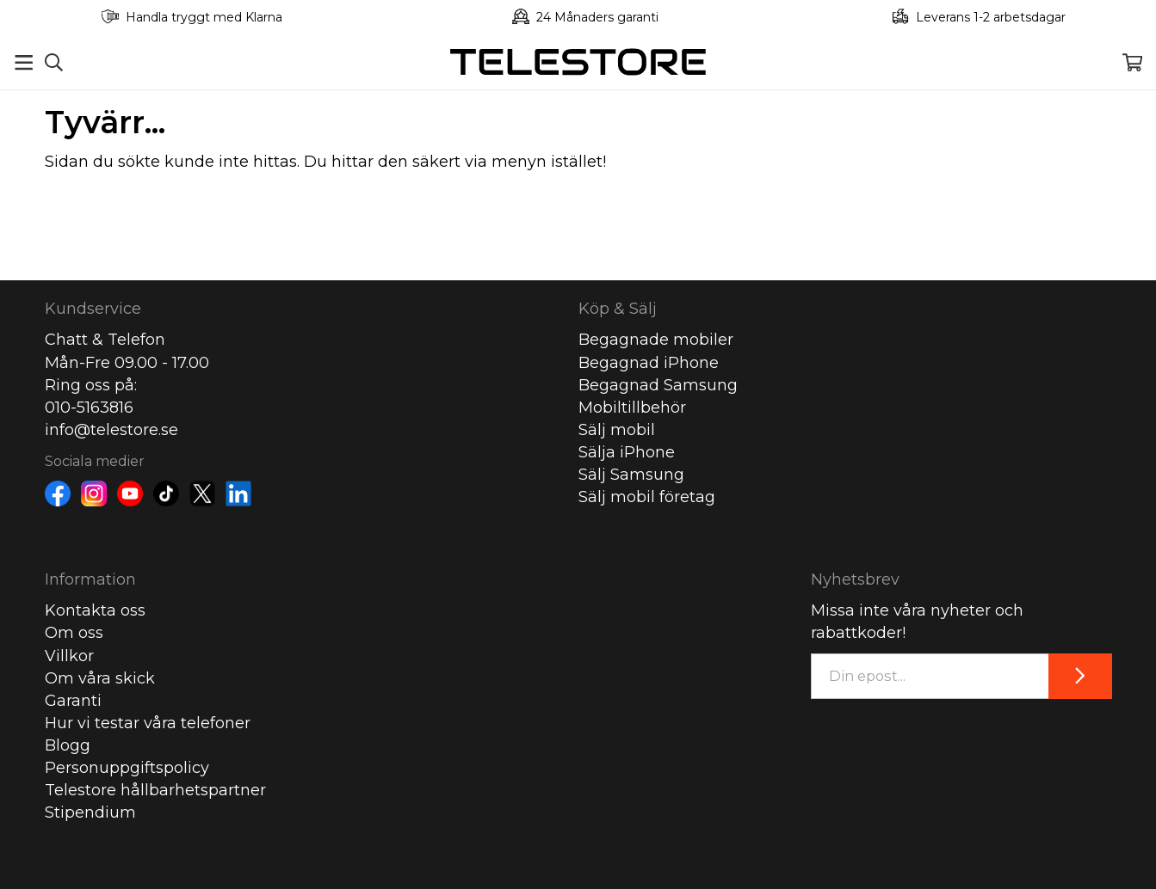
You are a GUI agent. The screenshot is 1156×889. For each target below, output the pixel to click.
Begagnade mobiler (655, 339)
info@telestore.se (111, 429)
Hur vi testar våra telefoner (147, 723)
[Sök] (54, 62)
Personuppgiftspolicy (127, 767)
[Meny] (24, 62)
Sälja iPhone (626, 452)
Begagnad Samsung (658, 385)
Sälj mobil (616, 429)
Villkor (69, 656)
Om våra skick (100, 678)
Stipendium (90, 812)
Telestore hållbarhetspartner (155, 790)
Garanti (73, 700)
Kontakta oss (95, 610)
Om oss (74, 632)
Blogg (67, 745)
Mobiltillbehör (632, 407)
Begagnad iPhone (648, 362)
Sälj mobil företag (646, 496)
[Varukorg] (1132, 62)
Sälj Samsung (631, 474)
